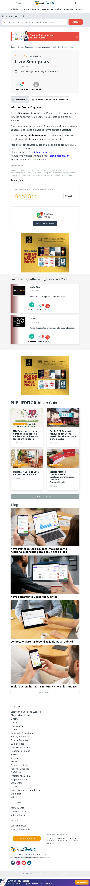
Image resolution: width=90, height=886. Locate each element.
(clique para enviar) (59, 155)
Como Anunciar (19, 811)
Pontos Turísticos (20, 768)
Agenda (80, 9)
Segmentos (47, 9)
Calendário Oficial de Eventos (26, 711)
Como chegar (17, 725)
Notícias (58, 9)
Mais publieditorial (45, 496)
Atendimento (17, 807)
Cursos (14, 729)
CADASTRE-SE (82, 882)
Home (13, 47)
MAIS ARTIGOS (45, 692)
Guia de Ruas (17, 743)
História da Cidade (20, 747)
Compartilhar (19, 99)
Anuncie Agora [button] (27, 838)
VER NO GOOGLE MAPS (45, 223)
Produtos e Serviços (21, 765)
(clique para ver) (42, 152)
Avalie (69, 196)
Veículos (15, 797)
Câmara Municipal (20, 715)
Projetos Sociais (19, 779)
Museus (15, 758)
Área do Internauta (20, 829)
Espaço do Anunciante (22, 733)
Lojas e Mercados (43, 47)
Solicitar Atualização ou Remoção (50, 99)
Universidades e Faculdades (25, 790)
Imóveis (15, 754)
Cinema (15, 718)
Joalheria (56, 47)
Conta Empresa (18, 825)
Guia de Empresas (25, 47)
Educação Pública (20, 736)
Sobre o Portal (18, 814)
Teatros (15, 786)
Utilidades (16, 793)
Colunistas (69, 9)
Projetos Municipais (21, 775)
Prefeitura (16, 772)
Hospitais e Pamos (20, 750)
